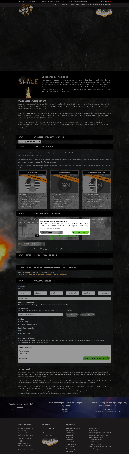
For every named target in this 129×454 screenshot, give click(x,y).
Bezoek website (80, 232)
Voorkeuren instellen (52, 232)
